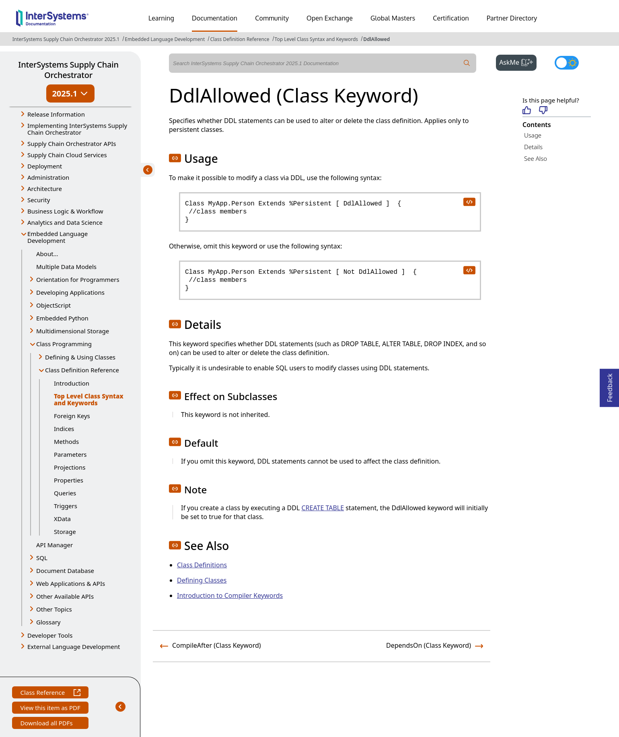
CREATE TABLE (322, 507)
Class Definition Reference (239, 39)
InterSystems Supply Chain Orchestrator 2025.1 (65, 39)
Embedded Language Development (165, 39)
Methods (66, 441)
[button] (175, 158)
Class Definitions (202, 564)
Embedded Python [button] (62, 318)
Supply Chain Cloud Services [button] (67, 155)
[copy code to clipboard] (469, 201)
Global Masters (392, 18)
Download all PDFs (47, 724)
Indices (64, 429)
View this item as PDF (50, 709)
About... (47, 254)
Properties (68, 480)
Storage (65, 532)
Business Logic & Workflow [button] (65, 211)
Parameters (70, 454)
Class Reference (50, 693)
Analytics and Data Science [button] (65, 222)
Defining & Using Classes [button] (80, 357)
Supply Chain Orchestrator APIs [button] (71, 144)
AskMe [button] (518, 61)
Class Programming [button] (64, 344)
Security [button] (38, 200)
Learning (161, 18)
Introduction (71, 383)
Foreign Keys (72, 416)
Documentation (214, 18)
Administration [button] (48, 177)
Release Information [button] (56, 114)
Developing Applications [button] (70, 292)
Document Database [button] (65, 571)
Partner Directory (512, 18)
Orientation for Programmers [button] (77, 279)
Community (272, 18)
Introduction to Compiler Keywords (230, 595)
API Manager (54, 545)
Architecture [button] (44, 189)
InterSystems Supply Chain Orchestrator (68, 69)
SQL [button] (41, 558)
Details (533, 147)
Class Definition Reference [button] (82, 370)
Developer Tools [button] (49, 635)
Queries (65, 493)
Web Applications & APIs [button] (70, 583)
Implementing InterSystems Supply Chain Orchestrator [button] (77, 128)
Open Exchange (329, 18)
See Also (535, 158)
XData (62, 519)
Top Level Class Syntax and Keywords (316, 39)
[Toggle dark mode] (567, 63)
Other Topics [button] (54, 609)
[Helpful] (526, 110)
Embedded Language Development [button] (57, 237)
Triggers (65, 506)
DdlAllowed (376, 39)
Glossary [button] (48, 622)
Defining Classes (201, 580)
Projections (69, 467)
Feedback (609, 385)
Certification (451, 18)
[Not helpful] (543, 110)
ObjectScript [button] (53, 305)
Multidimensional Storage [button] (72, 331)
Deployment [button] (44, 166)
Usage (532, 135)
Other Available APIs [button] (65, 596)
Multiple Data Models (66, 267)
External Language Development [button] (73, 647)
